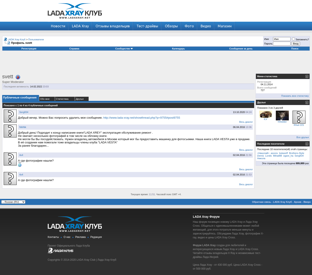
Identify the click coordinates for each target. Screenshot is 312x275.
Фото (189, 26)
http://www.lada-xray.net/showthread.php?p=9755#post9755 (141, 117)
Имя (266, 39)
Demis (260, 155)
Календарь (178, 48)
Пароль (268, 43)
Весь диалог (246, 122)
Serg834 (23, 112)
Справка (74, 48)
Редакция (96, 237)
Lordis (268, 155)
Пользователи (36, 39)
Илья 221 (299, 125)
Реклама (80, 237)
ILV (265, 119)
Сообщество (124, 48)
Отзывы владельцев (113, 26)
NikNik (22, 127)
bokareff (283, 153)
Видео (206, 26)
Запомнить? (300, 39)
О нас (67, 237)
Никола (261, 158)
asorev (274, 153)
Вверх (307, 202)
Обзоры (171, 26)
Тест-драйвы (147, 26)
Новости (58, 26)
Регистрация (28, 48)
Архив (297, 202)
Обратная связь (261, 202)
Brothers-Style (296, 153)
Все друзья (302, 137)
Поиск (294, 48)
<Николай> (263, 153)
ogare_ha (288, 155)
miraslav (282, 121)
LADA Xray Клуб (17, 39)
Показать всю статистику (295, 96)
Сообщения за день (240, 48)
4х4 (21, 155)
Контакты (53, 237)
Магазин (225, 26)
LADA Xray (80, 26)
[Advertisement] (156, 64)
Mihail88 (277, 155)
